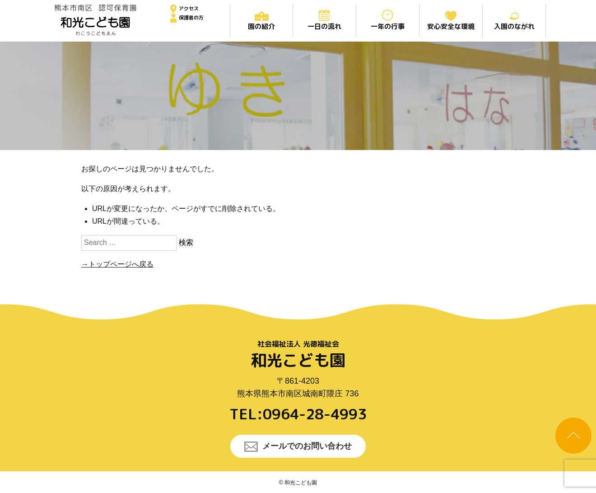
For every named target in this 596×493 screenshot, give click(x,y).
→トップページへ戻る (117, 264)
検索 (186, 242)
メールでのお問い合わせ (298, 446)
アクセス (189, 8)
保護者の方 (191, 17)
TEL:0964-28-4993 (298, 414)
